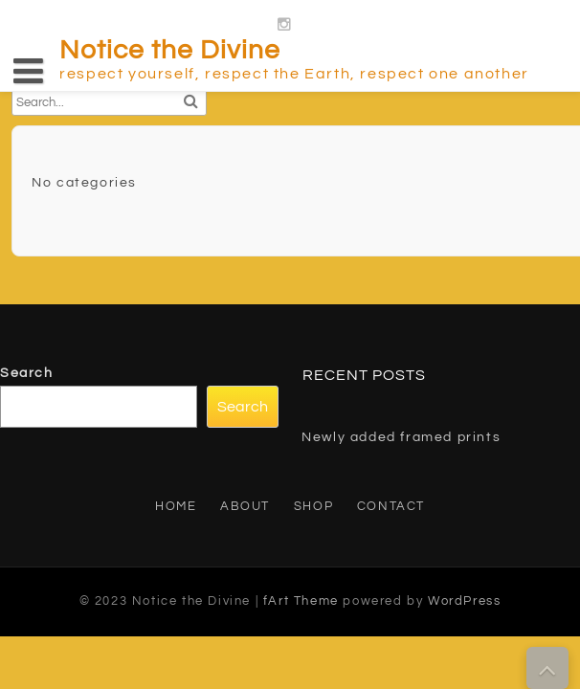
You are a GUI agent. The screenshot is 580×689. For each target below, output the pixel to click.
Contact (391, 506)
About (245, 506)
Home (175, 506)
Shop (313, 506)
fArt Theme (301, 601)
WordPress (464, 601)
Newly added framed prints (401, 437)
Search (27, 373)
